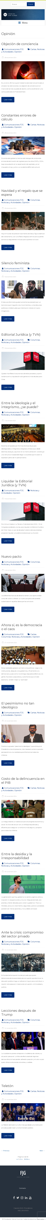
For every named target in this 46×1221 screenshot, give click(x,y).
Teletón (7, 1086)
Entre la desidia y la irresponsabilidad (16, 856)
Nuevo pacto (11, 557)
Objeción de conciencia (19, 44)
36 (27, 1159)
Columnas (35, 200)
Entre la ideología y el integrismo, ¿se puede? (19, 405)
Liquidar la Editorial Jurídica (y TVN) (16, 483)
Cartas (33, 49)
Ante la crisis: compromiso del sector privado (22, 934)
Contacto (22, 1188)
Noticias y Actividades (11, 202)
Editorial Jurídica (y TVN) (20, 335)
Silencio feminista (15, 263)
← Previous (5, 1151)
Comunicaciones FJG (14, 49)
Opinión (18, 52)
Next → (42, 1151)
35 (25, 1159)
